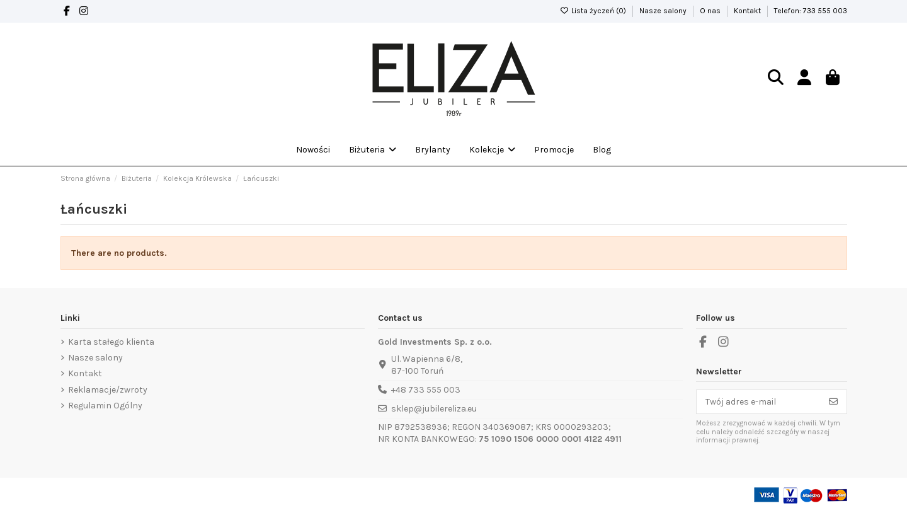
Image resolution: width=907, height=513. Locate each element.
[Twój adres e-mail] (759, 402)
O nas (711, 10)
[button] (492, 150)
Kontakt (748, 10)
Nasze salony (663, 10)
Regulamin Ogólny (105, 405)
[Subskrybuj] (833, 402)
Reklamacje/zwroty (107, 389)
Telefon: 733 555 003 (810, 10)
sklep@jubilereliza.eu (434, 408)
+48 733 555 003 (425, 389)
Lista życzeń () (594, 10)
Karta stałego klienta (111, 342)
